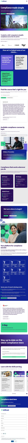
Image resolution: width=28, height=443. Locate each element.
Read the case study (5, 318)
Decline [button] (15, 441)
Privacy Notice (14, 439)
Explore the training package (7, 157)
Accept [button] (12, 441)
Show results (3, 97)
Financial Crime (23, 375)
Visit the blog (14, 393)
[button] (1, 393)
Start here (6, 215)
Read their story (5, 119)
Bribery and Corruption (17, 375)
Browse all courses (10, 97)
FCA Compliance (4, 375)
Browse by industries (13, 215)
